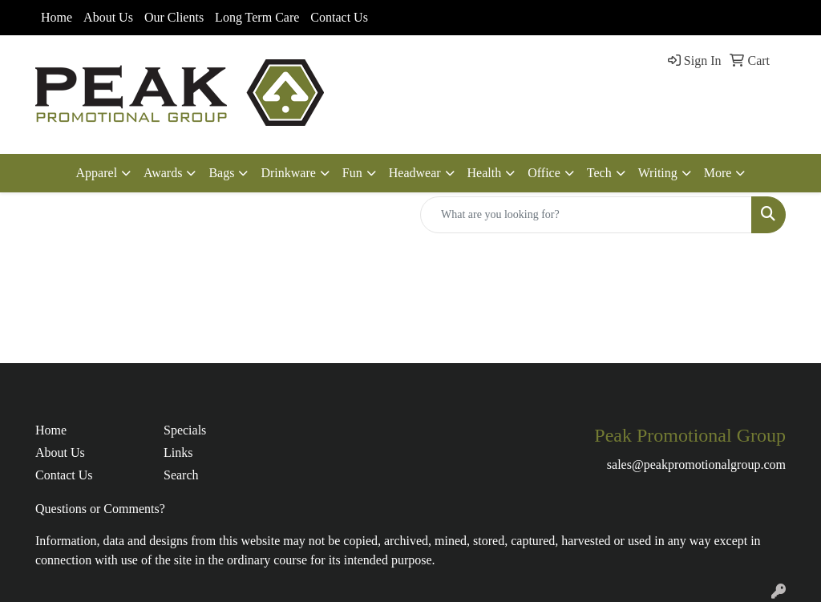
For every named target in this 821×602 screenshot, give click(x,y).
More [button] (718, 173)
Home (56, 17)
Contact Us (339, 17)
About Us (108, 17)
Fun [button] (352, 173)
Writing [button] (657, 173)
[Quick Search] (586, 214)
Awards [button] (163, 173)
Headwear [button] (415, 173)
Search (181, 475)
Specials (185, 430)
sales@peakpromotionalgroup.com (696, 464)
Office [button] (544, 173)
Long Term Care (257, 17)
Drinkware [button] (288, 173)
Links (178, 452)
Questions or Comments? (100, 508)
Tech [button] (599, 173)
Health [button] (484, 173)
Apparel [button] (97, 173)
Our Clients (174, 17)
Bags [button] (221, 173)
